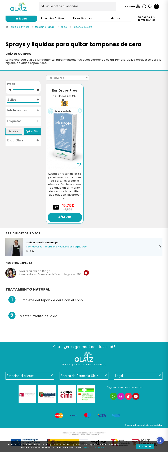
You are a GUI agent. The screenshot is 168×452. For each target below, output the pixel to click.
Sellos (12, 100)
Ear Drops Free (64, 91)
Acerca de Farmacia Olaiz (84, 377)
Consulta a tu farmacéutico (147, 18)
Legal (138, 377)
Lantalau (158, 426)
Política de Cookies (95, 447)
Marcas (115, 18)
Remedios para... (84, 18)
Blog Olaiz (15, 141)
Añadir (65, 217)
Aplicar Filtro (32, 132)
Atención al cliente (30, 377)
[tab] (23, 101)
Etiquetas (15, 122)
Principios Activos (53, 18)
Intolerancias (17, 111)
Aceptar (145, 446)
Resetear (14, 132)
